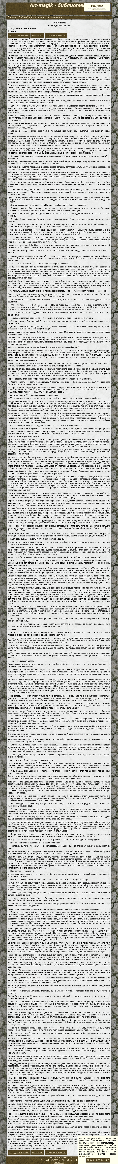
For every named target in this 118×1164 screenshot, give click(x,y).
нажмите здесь (86, 1156)
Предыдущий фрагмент (19, 35)
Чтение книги (55, 17)
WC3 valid (59, 1163)
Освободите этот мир (32, 17)
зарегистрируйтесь (99, 9)
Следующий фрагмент (56, 35)
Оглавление (37, 35)
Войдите (97, 6)
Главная (12, 17)
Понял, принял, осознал (98, 1160)
